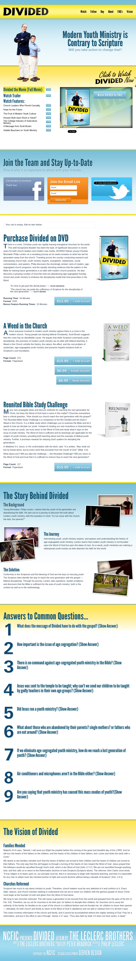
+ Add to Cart (81, 301)
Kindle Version (80, 370)
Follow (93, 12)
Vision (130, 12)
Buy (102, 12)
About (110, 12)
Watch (83, 12)
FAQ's (120, 12)
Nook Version (81, 380)
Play (48, 89)
